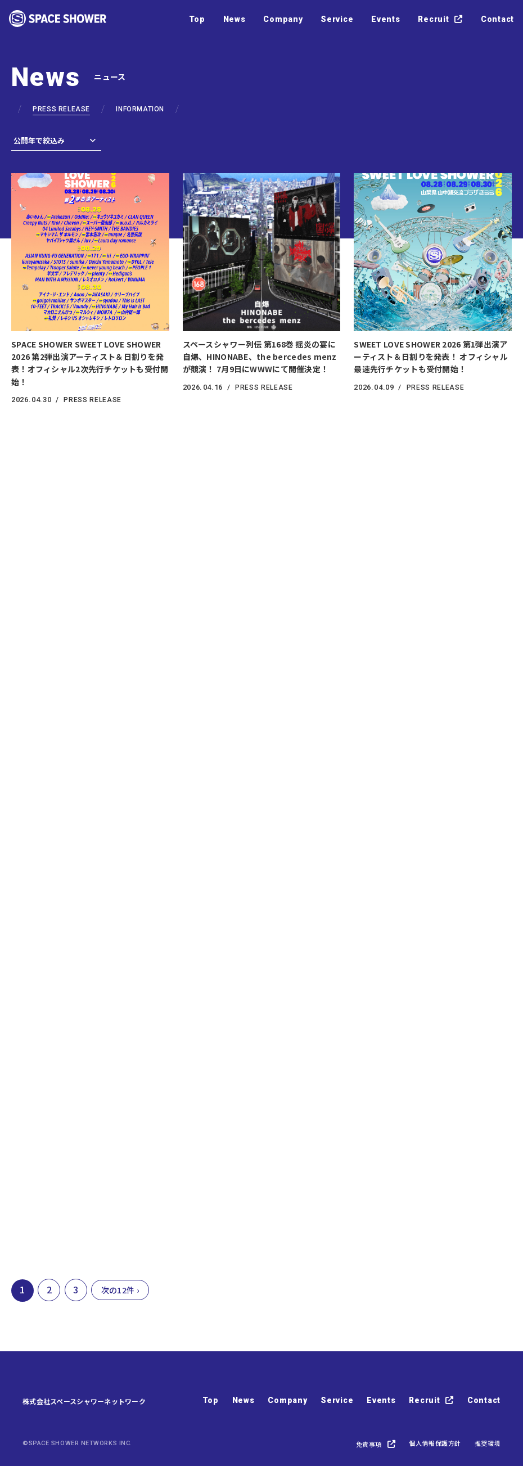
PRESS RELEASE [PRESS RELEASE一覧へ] (61, 109)
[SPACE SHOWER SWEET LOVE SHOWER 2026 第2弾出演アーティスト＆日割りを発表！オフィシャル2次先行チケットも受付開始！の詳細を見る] (90, 288)
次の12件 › (120, 1290)
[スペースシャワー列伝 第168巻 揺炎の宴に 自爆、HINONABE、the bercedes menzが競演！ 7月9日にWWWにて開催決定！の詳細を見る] (262, 282)
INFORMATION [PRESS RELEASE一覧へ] (140, 109)
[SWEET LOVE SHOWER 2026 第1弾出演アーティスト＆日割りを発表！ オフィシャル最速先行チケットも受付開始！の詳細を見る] (433, 282)
